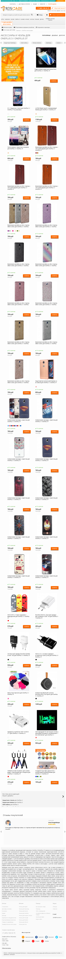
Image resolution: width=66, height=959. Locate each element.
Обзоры (55, 906)
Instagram (27, 941)
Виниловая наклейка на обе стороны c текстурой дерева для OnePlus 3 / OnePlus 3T (46, 148)
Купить (53, 81)
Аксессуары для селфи (8, 30)
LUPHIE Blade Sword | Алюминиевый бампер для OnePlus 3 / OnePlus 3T (46, 109)
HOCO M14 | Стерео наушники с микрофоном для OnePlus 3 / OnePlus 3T (18, 616)
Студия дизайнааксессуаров (7, 23)
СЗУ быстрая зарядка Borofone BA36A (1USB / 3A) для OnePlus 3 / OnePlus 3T (18, 654)
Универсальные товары (50, 19)
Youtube (47, 941)
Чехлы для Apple (23, 906)
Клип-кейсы (24, 43)
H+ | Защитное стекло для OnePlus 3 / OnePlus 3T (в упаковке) (18, 109)
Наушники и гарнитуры (43, 27)
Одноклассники (29, 937)
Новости (42, 4)
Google (32, 19)
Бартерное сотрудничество (9, 917)
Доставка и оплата (24, 4)
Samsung (7, 19)
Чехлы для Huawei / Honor (25, 915)
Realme (37, 19)
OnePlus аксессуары (27, 30)
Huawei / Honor (25, 19)
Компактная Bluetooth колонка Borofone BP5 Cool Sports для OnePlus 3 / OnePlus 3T (46, 694)
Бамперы (48, 43)
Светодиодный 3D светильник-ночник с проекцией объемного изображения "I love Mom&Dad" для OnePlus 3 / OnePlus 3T (47, 733)
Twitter (60, 937)
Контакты (13, 4)
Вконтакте (51, 937)
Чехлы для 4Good (23, 922)
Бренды (4, 915)
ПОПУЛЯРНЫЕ (46, 35)
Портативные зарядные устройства (24, 27)
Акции (35, 4)
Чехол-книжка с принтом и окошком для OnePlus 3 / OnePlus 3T (18, 147)
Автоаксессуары (7, 27)
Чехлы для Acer (23, 924)
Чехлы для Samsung (24, 909)
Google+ (37, 941)
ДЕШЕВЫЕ (55, 35)
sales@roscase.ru (57, 917)
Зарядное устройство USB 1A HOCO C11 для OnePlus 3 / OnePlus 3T (18, 732)
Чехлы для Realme (23, 920)
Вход (39, 15)
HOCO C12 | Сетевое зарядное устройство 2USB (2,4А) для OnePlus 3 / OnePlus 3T (46, 655)
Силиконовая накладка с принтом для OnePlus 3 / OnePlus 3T (18, 420)
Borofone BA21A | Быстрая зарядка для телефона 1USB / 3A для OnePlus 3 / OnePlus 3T (46, 616)
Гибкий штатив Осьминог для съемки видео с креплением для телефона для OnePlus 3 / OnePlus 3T (18, 772)
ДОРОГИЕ (62, 35)
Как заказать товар (40, 906)
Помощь (38, 909)
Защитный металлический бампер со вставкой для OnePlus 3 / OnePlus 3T (46, 381)
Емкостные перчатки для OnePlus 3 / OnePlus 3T (18, 693)
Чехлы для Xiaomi (23, 911)
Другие (42, 19)
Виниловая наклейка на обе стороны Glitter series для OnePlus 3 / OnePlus (18, 225)
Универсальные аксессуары (9, 924)
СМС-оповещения (40, 911)
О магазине (5, 906)
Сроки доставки (40, 917)
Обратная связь (6, 948)
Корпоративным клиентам (9, 920)
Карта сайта (39, 919)
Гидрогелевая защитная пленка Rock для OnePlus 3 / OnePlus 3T (45, 70)
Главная (18, 30)
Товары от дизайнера (7, 922)
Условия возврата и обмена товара (43, 914)
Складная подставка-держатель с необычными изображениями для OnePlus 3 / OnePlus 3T (45, 772)
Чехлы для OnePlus (24, 913)
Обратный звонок (59, 8)
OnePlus (17, 19)
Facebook (41, 937)
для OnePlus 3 (12, 800)
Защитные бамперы (10, 43)
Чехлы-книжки (37, 43)
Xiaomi (12, 19)
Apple (2, 19)
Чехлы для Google (23, 917)
